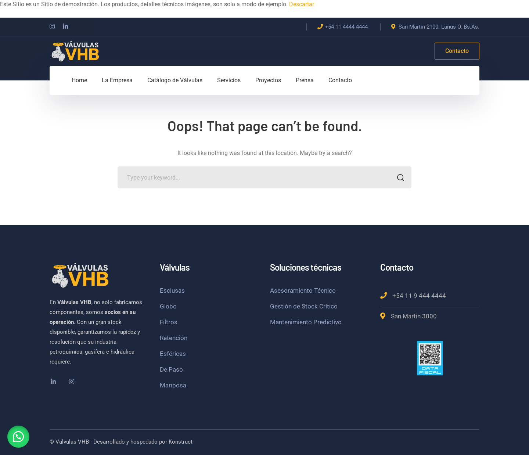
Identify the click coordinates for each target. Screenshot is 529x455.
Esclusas (172, 290)
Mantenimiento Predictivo (306, 322)
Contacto (457, 50)
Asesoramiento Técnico (303, 290)
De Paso (171, 369)
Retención (173, 338)
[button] (18, 437)
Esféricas (173, 353)
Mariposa (173, 385)
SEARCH (398, 178)
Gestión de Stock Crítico (304, 306)
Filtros (168, 322)
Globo (168, 306)
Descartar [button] (301, 4)
